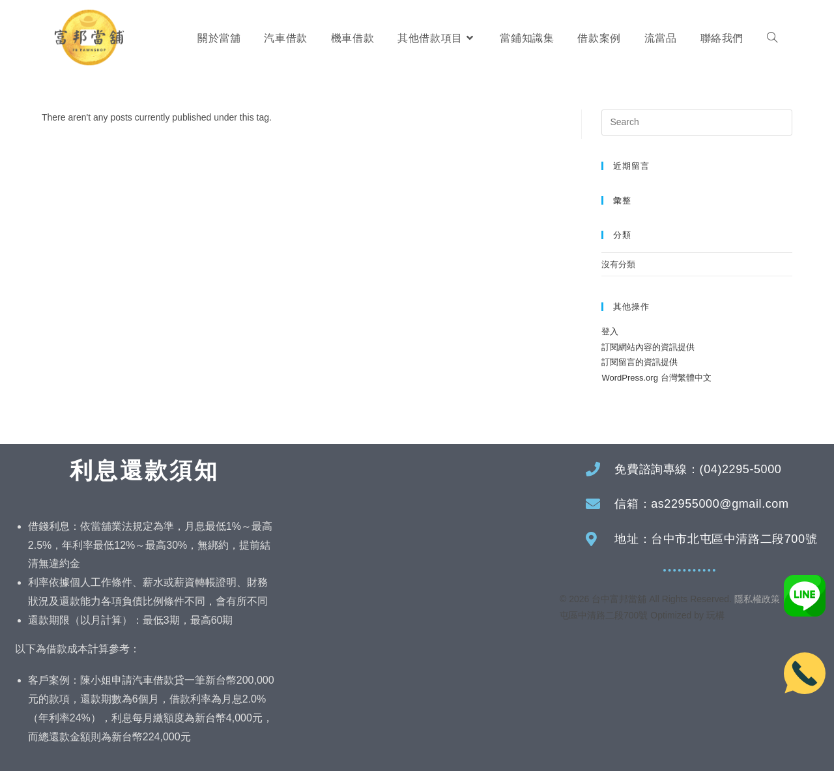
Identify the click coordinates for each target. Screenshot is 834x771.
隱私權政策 (757, 599)
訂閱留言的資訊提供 (639, 362)
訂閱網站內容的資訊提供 (648, 347)
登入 (609, 331)
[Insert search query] (696, 122)
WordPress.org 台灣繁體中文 (656, 378)
